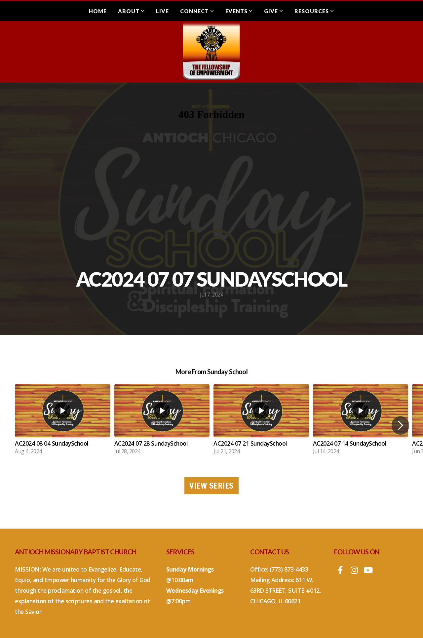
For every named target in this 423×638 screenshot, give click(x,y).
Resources (314, 11)
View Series (211, 485)
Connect (197, 11)
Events (239, 11)
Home (98, 11)
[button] (400, 425)
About (131, 11)
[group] (62, 421)
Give (273, 11)
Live (162, 11)
